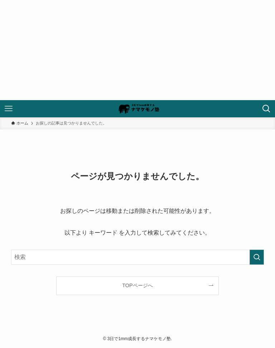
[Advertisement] (137, 50)
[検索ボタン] (266, 108)
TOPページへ (137, 285)
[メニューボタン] (8, 108)
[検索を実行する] (257, 257)
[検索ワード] (137, 257)
